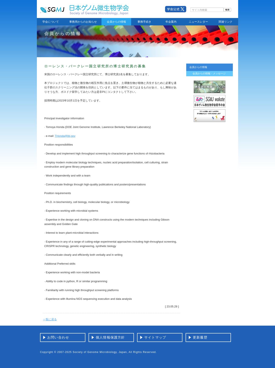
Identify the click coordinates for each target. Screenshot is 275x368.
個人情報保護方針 (110, 337)
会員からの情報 (116, 21)
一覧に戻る (50, 319)
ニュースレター (198, 21)
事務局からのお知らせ (83, 21)
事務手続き (144, 21)
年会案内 (170, 21)
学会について (50, 21)
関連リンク (225, 21)
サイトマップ (155, 337)
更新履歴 (200, 337)
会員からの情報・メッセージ (209, 73)
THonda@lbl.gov (65, 135)
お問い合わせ (58, 337)
